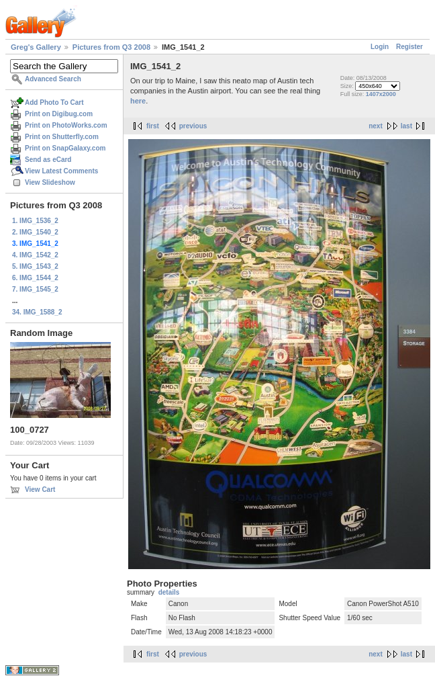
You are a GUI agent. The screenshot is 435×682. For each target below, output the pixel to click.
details (169, 592)
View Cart (40, 489)
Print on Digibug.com (59, 114)
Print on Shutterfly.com (62, 136)
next (376, 126)
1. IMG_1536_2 (35, 220)
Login (380, 46)
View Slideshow (50, 182)
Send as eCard (48, 159)
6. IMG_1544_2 (35, 278)
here (138, 101)
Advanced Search (53, 79)
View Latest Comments (61, 171)
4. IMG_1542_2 (35, 255)
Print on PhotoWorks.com (66, 125)
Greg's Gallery (36, 47)
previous (193, 126)
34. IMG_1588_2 (37, 312)
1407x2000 (381, 94)
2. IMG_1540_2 (35, 232)
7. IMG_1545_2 (35, 289)
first (152, 126)
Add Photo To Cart (54, 102)
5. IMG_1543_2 (35, 266)
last (406, 126)
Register (409, 46)
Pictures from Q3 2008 (111, 47)
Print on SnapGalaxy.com (65, 148)
